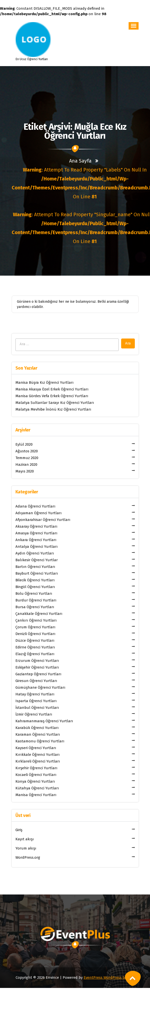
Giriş (18, 830)
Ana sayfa (80, 161)
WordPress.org (27, 857)
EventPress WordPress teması (109, 977)
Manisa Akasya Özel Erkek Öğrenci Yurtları (52, 389)
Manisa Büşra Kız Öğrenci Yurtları (44, 382)
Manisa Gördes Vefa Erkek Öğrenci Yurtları (51, 396)
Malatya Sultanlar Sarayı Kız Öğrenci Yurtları (54, 402)
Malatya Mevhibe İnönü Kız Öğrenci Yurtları (53, 409)
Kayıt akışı (24, 839)
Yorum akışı (25, 848)
